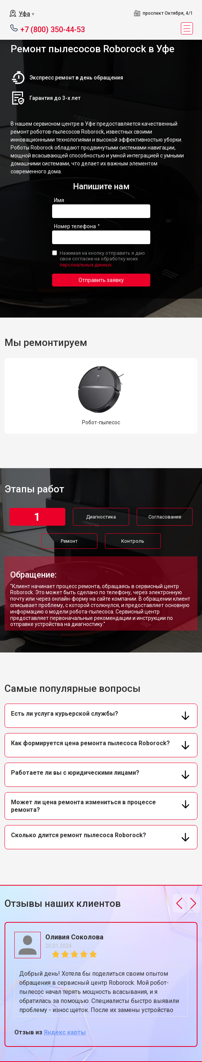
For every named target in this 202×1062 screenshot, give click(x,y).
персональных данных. (86, 265)
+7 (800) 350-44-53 (52, 29)
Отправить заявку (101, 280)
